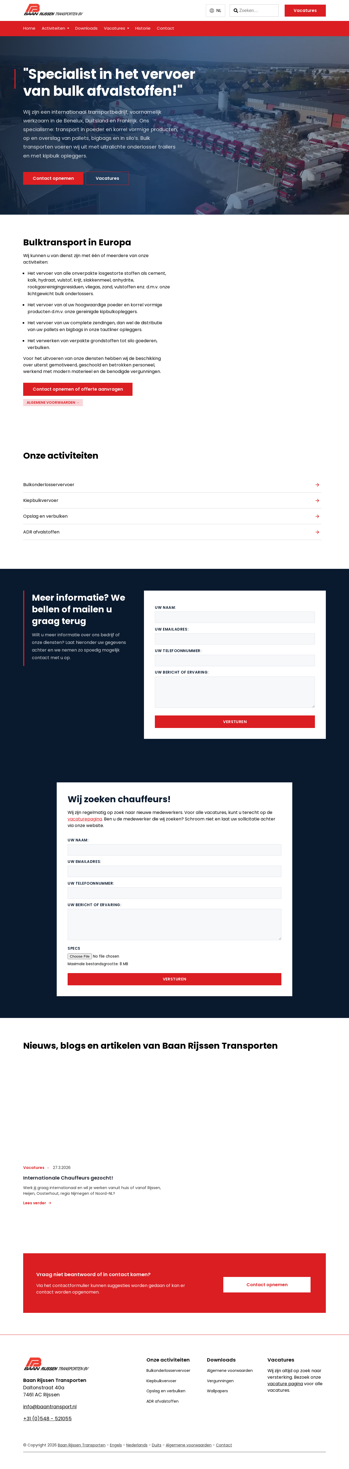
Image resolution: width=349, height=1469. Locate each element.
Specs (74, 943)
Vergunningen (220, 1375)
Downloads (86, 28)
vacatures (33, 1162)
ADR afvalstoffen (41, 529)
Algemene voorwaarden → (53, 402)
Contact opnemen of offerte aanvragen (78, 389)
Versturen (235, 716)
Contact (165, 28)
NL (218, 10)
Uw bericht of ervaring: (182, 667)
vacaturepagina (85, 814)
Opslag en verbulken (45, 514)
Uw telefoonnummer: (178, 646)
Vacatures (305, 10)
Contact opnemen (53, 178)
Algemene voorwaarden (230, 1365)
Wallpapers (217, 1386)
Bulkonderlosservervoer (48, 482)
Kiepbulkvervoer (40, 498)
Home (29, 28)
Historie (143, 28)
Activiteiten (53, 28)
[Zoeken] (254, 10)
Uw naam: (165, 602)
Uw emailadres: (172, 624)
